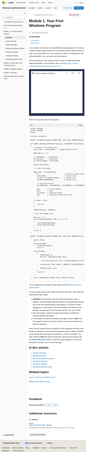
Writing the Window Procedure (43, 358)
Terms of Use (73, 448)
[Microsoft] (3, 2)
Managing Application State (42, 367)
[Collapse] (24, 13)
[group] (56, 204)
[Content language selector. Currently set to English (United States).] (11, 443)
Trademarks (5, 451)
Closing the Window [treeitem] (12, 55)
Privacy (43, 448)
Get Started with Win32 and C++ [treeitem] (14, 22)
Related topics (35, 43)
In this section (35, 40)
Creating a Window (39, 353)
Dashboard (78, 8)
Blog (27, 448)
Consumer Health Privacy (57, 448)
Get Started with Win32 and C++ (44, 15)
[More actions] (82, 14)
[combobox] (13, 17)
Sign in (81, 2)
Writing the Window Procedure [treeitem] (15, 48)
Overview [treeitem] (9, 37)
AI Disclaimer (6, 448)
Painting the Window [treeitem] (12, 52)
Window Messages (39, 356)
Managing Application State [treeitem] (14, 59)
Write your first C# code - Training (40, 425)
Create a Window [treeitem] (11, 41)
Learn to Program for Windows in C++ (42, 377)
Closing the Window (40, 364)
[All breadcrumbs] (30, 14)
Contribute (35, 448)
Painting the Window (40, 361)
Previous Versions (17, 448)
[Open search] (77, 2)
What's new (68, 8)
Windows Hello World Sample (39, 381)
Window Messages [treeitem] (11, 45)
